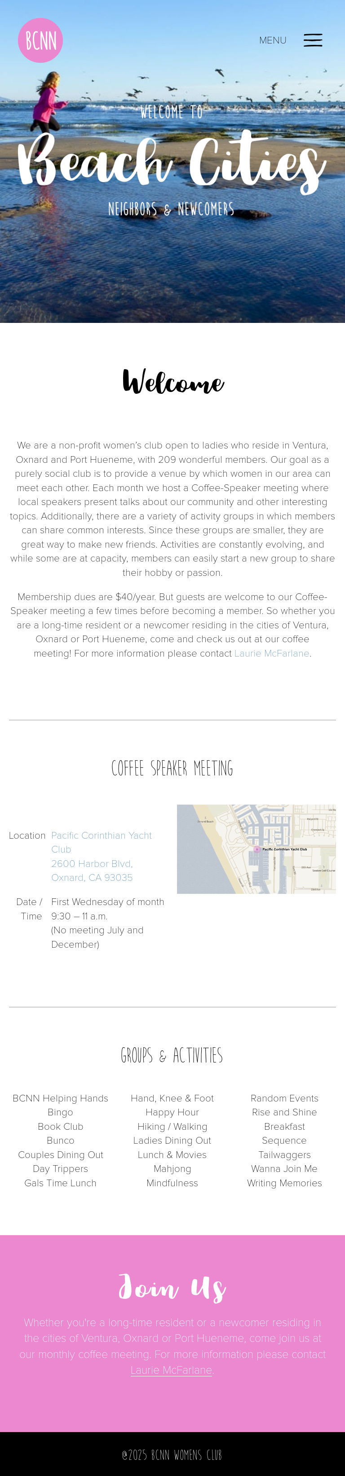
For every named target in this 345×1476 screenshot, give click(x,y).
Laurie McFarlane (272, 654)
